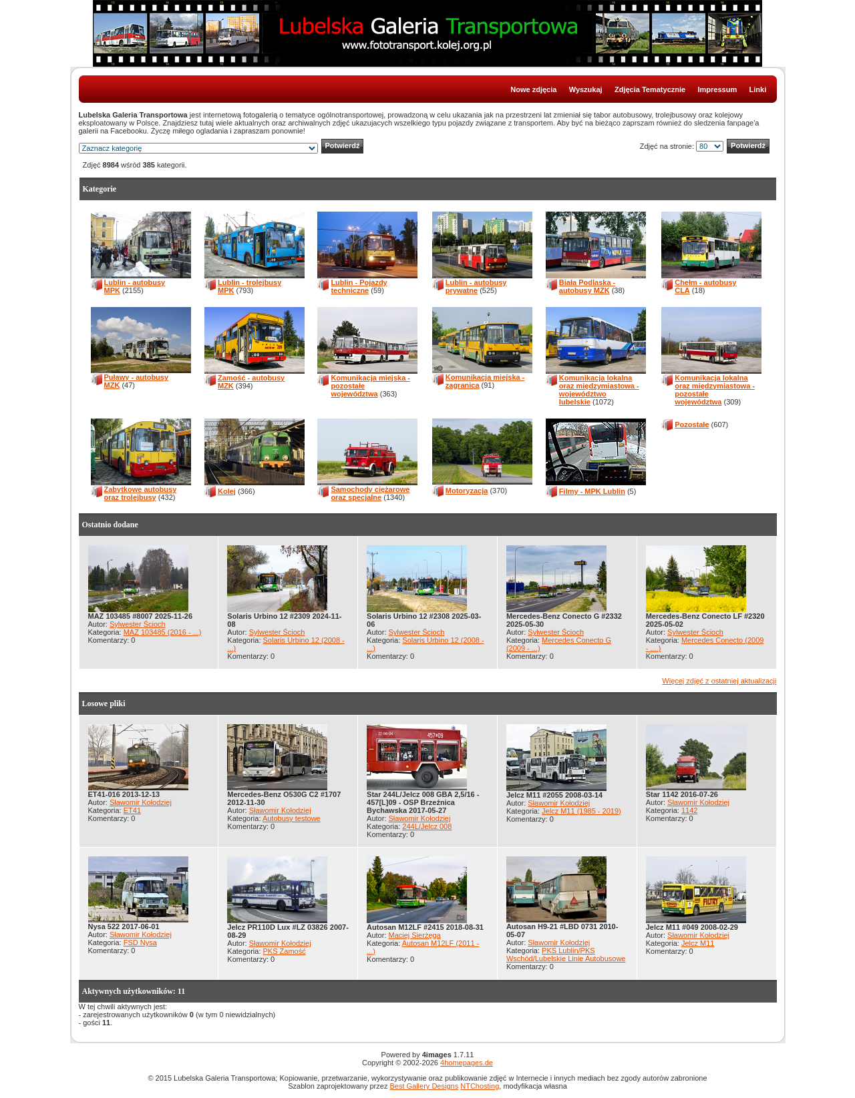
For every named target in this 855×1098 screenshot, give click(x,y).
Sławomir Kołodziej (141, 802)
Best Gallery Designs (423, 1086)
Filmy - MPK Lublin (592, 491)
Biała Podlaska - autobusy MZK (587, 286)
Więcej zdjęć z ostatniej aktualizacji (719, 681)
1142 (689, 810)
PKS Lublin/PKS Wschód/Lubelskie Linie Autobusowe (566, 954)
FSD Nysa (140, 942)
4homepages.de (466, 1063)
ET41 (132, 810)
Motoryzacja (467, 491)
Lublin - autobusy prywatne (476, 286)
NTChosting (479, 1086)
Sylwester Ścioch (138, 624)
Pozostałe (692, 425)
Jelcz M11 (698, 943)
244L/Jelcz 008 (427, 826)
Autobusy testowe (292, 818)
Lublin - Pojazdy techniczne (359, 286)
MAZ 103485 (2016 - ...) (163, 632)
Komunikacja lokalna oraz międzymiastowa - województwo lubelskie (599, 390)
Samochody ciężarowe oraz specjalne (370, 493)
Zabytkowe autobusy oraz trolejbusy (140, 493)
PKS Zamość (284, 951)
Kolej (227, 491)
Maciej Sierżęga (415, 935)
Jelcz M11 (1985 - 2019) (581, 811)
